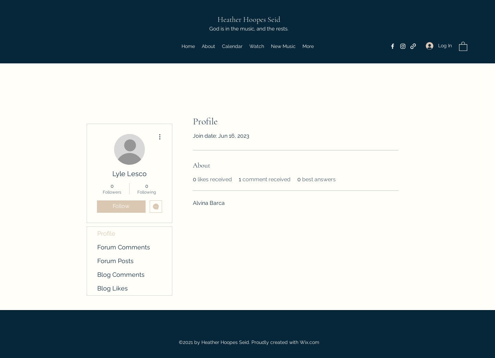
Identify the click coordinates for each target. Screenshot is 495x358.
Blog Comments (121, 274)
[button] (463, 46)
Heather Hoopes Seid (249, 19)
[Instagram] (402, 46)
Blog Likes (112, 288)
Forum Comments (123, 247)
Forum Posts (115, 260)
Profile (106, 233)
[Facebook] (392, 46)
